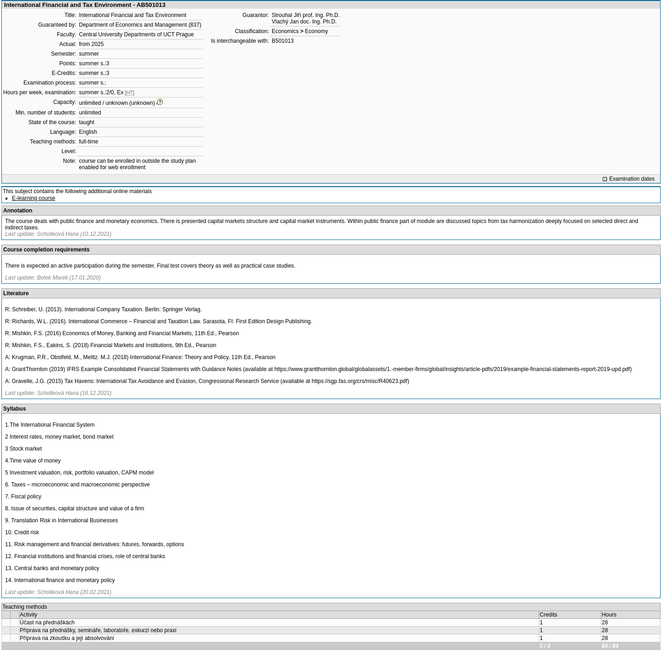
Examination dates (632, 179)
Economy (316, 31)
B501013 (283, 41)
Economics (285, 31)
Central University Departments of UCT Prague (136, 34)
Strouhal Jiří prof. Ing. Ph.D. (306, 15)
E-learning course (33, 198)
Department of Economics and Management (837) (140, 25)
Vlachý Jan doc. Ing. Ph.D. (304, 21)
